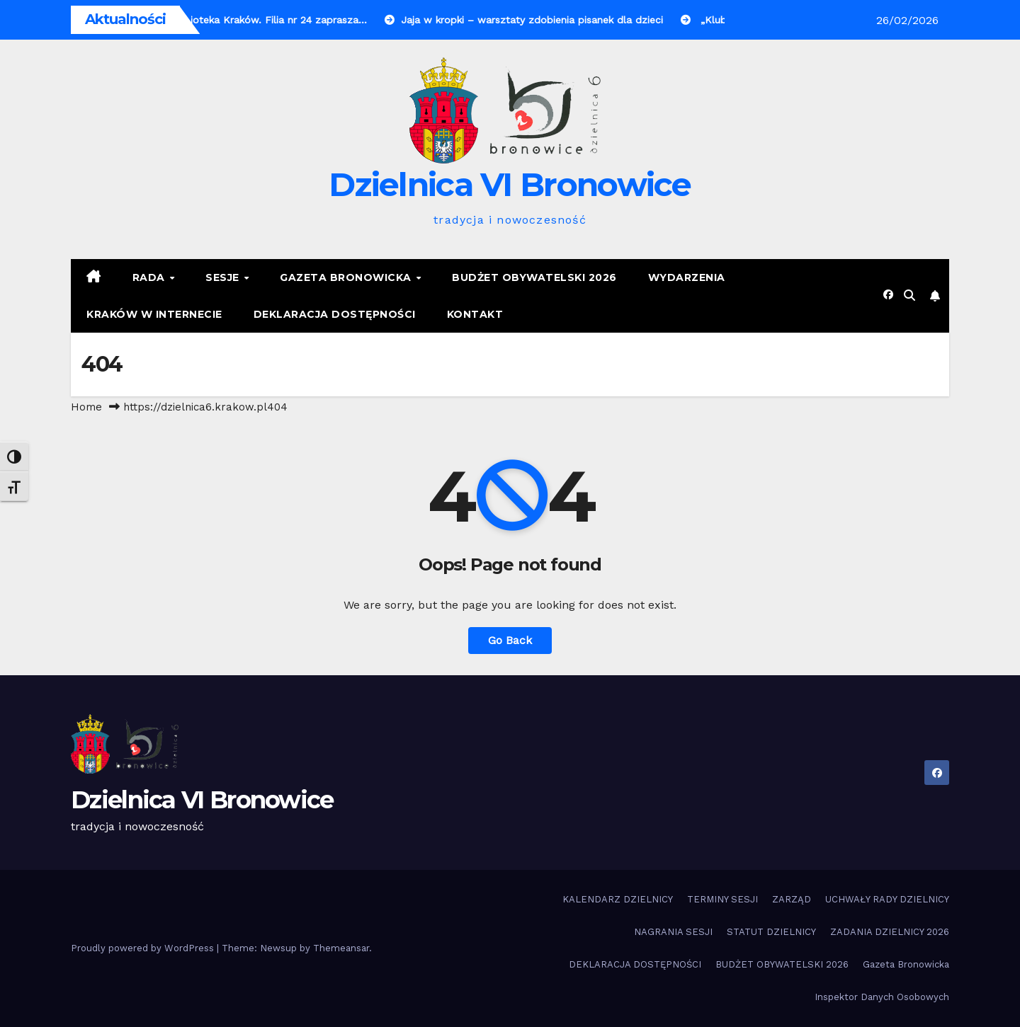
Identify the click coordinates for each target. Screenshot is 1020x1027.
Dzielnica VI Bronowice (510, 184)
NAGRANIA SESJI (673, 931)
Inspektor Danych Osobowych (882, 997)
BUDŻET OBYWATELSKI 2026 (534, 277)
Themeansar (341, 948)
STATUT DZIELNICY (771, 931)
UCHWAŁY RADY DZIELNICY (887, 899)
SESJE (223, 277)
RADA (150, 277)
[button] (909, 295)
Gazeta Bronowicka (347, 277)
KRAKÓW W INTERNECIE (154, 314)
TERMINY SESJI (722, 899)
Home (86, 407)
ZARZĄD (791, 899)
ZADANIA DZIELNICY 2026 (889, 931)
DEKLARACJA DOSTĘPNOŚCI (335, 314)
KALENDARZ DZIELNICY (617, 899)
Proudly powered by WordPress (144, 948)
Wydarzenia (686, 277)
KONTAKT (475, 314)
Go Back (510, 640)
